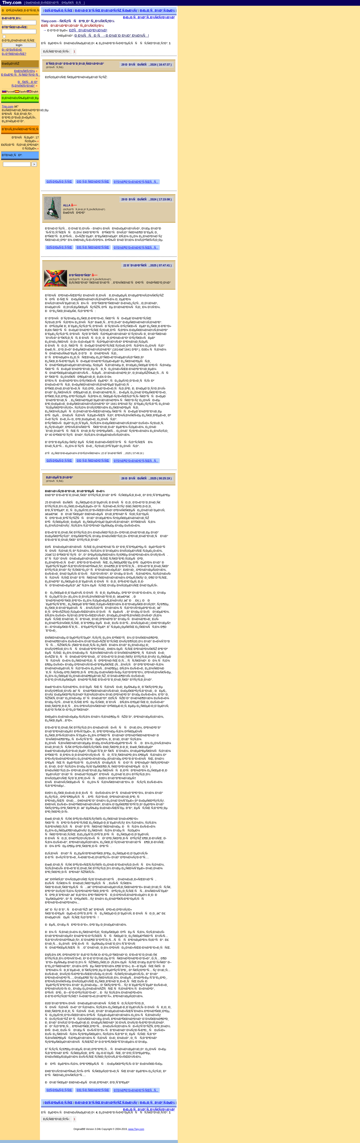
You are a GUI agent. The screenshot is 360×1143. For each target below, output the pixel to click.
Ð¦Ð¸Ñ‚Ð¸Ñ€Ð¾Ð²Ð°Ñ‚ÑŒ (93, 181)
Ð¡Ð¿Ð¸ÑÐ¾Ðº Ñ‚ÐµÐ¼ (157, 10)
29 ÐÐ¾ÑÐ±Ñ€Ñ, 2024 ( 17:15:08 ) (146, 199)
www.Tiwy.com (136, 1129)
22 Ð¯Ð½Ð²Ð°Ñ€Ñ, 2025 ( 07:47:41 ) (147, 265)
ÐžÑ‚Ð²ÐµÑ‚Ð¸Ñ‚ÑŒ (59, 10)
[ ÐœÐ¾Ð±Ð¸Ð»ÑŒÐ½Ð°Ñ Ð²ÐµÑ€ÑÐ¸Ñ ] (54, 2)
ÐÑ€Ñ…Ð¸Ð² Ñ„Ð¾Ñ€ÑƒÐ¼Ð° (24, 83)
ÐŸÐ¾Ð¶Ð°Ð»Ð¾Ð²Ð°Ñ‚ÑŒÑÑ (136, 181)
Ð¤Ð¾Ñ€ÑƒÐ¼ (24, 71)
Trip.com (7, 106)
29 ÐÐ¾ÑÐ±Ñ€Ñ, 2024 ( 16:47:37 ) (146, 64)
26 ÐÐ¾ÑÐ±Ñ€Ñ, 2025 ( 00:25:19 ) (146, 478)
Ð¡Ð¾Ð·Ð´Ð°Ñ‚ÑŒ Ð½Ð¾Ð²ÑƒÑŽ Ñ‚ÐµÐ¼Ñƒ (106, 10)
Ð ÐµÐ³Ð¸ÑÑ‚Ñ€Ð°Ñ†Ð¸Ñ (20, 74)
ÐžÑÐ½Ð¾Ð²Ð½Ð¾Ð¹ (88, 30)
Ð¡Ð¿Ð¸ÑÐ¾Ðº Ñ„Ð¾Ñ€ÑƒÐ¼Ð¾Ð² (149, 17)
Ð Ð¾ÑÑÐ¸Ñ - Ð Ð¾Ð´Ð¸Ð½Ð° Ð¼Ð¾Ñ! (112, 35)
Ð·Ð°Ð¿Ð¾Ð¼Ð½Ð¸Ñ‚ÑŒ (18, 40)
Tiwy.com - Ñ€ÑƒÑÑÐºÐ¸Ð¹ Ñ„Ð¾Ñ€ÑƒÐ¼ (78, 21)
